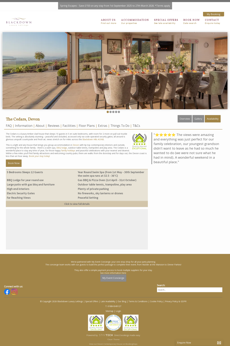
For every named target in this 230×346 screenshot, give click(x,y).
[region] (77, 229)
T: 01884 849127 (113, 306)
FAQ (9, 126)
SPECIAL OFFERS (166, 21)
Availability (213, 118)
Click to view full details (76, 204)
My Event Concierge (113, 278)
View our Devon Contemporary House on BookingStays (113, 344)
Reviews (53, 126)
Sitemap (109, 311)
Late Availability (108, 301)
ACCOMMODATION (135, 21)
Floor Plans (87, 126)
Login (118, 311)
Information (23, 126)
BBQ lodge (61, 147)
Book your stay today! (39, 156)
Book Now (14, 163)
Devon (76, 145)
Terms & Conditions (138, 301)
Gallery (198, 118)
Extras (102, 126)
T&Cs (136, 126)
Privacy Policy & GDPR (175, 301)
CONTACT (212, 21)
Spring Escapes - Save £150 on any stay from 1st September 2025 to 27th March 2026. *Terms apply (115, 5)
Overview (185, 118)
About (40, 126)
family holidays (68, 150)
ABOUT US (108, 21)
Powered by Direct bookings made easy (113, 335)
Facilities (69, 126)
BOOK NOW (191, 21)
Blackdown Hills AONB (93, 139)
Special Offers (91, 301)
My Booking (213, 14)
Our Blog (122, 301)
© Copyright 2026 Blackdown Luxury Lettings (61, 301)
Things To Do (119, 126)
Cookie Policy (156, 301)
